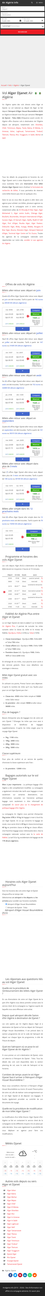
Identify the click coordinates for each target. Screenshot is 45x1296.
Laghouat (19, 131)
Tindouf (39, 131)
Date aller (4, 18)
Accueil (3, 85)
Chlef (4, 128)
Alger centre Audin (21, 213)
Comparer (36, 310)
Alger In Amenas (13, 1217)
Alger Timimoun (13, 1240)
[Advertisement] (22, 59)
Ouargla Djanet (12, 1261)
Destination (5, 13)
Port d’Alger (12, 223)
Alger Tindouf (12, 1244)
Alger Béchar (12, 1197)
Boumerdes (14, 216)
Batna (29, 128)
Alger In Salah (12, 1220)
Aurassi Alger (7, 220)
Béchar (38, 135)
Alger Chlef (11, 1204)
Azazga (23, 226)
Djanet (13, 1270)
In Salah (31, 135)
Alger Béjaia (11, 1200)
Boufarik (5, 216)
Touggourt (24, 135)
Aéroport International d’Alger (30, 216)
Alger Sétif (11, 1227)
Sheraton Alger (22, 230)
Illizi (17, 135)
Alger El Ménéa (12, 1207)
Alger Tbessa (12, 1234)
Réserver (36, 314)
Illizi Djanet (11, 1257)
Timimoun (11, 128)
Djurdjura (12, 633)
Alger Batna (11, 1194)
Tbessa (12, 135)
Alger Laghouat (12, 1224)
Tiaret (24, 128)
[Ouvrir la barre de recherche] (31, 2)
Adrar (12, 131)
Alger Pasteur (36, 223)
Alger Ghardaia (12, 1210)
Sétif (4, 138)
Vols (10, 85)
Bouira (13, 230)
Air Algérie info (10, 2)
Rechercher (22, 32)
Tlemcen (5, 135)
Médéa (30, 226)
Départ (3, 7)
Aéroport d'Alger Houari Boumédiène (21, 904)
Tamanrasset (30, 131)
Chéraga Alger (36, 213)
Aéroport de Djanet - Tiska (17, 907)
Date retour (27, 18)
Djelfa (29, 220)
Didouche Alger (8, 226)
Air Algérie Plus (8, 626)
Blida (18, 226)
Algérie (16, 85)
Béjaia (18, 128)
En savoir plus (34, 1291)
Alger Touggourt (13, 1251)
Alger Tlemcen (12, 1247)
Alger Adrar (11, 1190)
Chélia (18, 633)
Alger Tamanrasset (14, 1230)
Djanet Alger (11, 1254)
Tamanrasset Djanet (14, 1264)
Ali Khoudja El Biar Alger (28, 210)
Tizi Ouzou (32, 233)
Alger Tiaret (11, 1237)
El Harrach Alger (20, 220)
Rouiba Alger (24, 223)
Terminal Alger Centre (17, 233)
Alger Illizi (10, 1214)
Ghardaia (38, 124)
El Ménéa (36, 128)
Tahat (31, 633)
